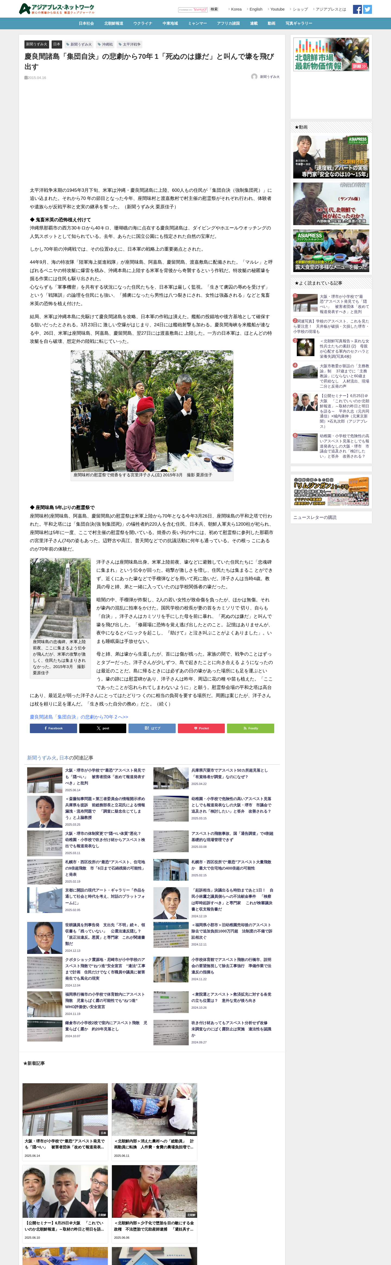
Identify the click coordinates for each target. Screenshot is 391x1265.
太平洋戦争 (132, 44)
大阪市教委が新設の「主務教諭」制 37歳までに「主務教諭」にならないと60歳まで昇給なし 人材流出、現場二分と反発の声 (344, 376)
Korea (236, 9)
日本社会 (86, 23)
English (255, 9)
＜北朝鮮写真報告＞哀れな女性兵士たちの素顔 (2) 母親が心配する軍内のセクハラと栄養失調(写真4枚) (344, 348)
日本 (56, 44)
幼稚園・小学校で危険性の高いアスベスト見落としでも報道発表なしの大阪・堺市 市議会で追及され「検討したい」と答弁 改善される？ (344, 446)
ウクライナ (142, 23)
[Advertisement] (152, 139)
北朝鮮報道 (113, 23)
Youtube (277, 9)
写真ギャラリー (299, 23)
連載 (254, 23)
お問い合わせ (59, 1258)
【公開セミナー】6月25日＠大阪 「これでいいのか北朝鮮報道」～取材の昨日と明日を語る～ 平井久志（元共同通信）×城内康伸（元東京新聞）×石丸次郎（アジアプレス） (344, 411)
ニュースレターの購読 (315, 517)
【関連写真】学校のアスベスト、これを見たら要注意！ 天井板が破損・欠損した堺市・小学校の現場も (331, 326)
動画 (271, 23)
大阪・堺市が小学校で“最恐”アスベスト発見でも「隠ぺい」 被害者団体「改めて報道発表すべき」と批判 (344, 304)
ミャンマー (197, 23)
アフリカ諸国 (228, 23)
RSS (41, 1258)
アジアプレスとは (330, 9)
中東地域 (170, 23)
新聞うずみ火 (36, 44)
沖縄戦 (107, 44)
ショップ (300, 9)
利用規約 (27, 1258)
